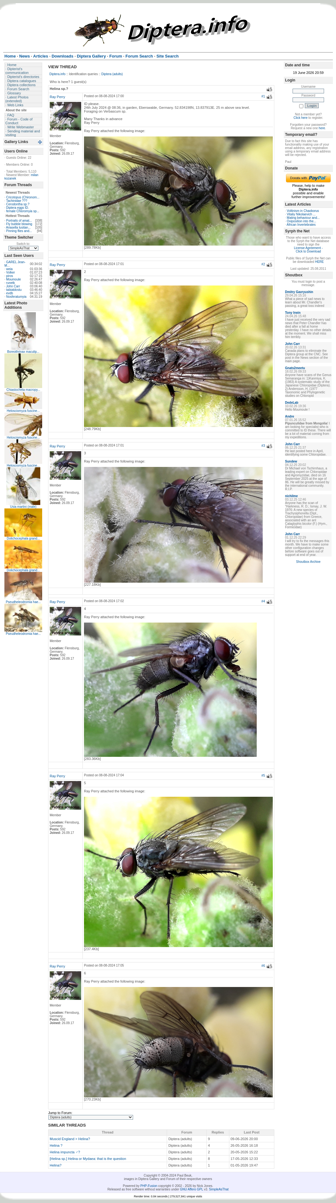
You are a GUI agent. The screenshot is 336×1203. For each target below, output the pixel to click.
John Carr (13, 286)
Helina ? (56, 1145)
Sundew (291, 461)
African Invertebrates (301, 224)
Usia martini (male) (23, 506)
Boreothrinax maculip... (23, 351)
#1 (263, 96)
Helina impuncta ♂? (65, 1152)
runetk (10, 283)
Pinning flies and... (19, 231)
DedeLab (291, 402)
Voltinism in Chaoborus (303, 211)
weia (9, 269)
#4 (263, 601)
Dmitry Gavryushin (299, 292)
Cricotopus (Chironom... (23, 197)
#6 (263, 965)
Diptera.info (57, 74)
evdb (9, 293)
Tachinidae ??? (16, 200)
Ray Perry (57, 97)
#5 (263, 775)
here (322, 128)
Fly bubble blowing (19, 224)
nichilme (291, 496)
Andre (289, 416)
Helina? (55, 1165)
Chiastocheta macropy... (23, 389)
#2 (263, 264)
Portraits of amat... (19, 220)
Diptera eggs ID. (17, 207)
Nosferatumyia (16, 296)
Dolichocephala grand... (23, 538)
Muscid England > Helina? (70, 1139)
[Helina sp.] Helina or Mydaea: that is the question (88, 1159)
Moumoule (13, 279)
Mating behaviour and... (303, 217)
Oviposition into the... (301, 221)
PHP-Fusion (148, 1186)
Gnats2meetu (295, 368)
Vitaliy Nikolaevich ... (301, 214)
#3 (263, 445)
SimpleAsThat (218, 1189)
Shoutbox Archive (308, 561)
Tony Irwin (292, 312)
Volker (10, 272)
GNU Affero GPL (191, 1189)
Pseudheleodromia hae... (23, 602)
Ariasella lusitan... (18, 227)
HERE (319, 261)
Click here (300, 117)
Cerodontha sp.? (18, 204)
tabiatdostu (14, 289)
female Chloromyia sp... (22, 211)
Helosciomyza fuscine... (23, 411)
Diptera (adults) (112, 74)
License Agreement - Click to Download (308, 249)
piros (9, 276)
